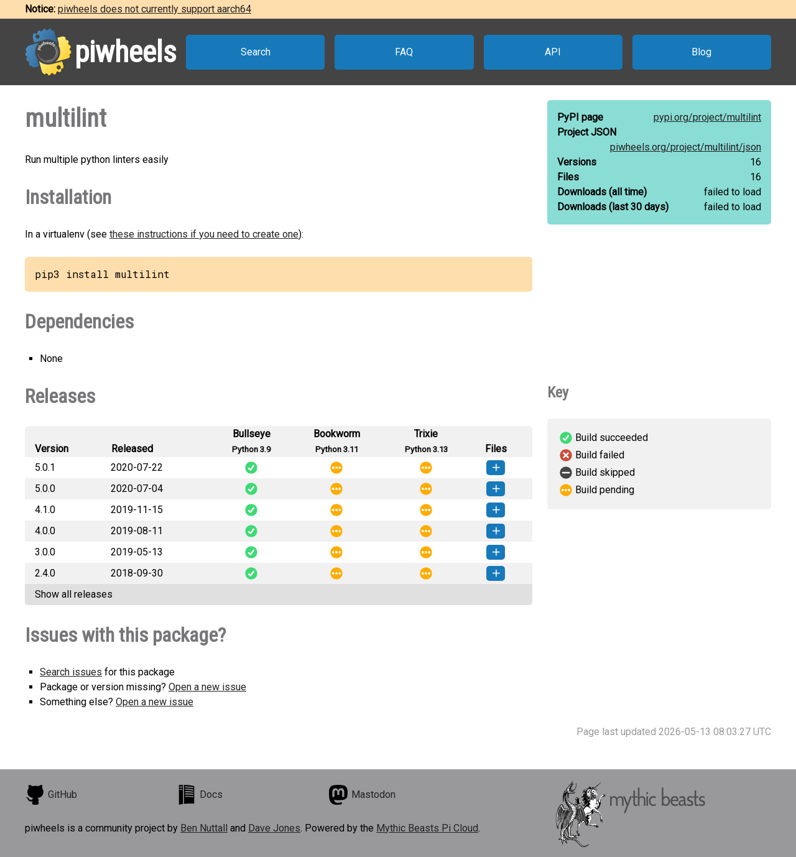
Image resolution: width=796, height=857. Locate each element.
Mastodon (362, 795)
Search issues (71, 672)
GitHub (51, 795)
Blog (701, 52)
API (553, 52)
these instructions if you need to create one (203, 234)
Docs (200, 795)
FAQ (404, 52)
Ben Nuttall (204, 828)
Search (256, 52)
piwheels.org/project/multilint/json (685, 147)
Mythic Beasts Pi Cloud (427, 828)
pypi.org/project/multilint (707, 117)
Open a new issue (207, 687)
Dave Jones (274, 828)
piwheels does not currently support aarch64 (154, 9)
